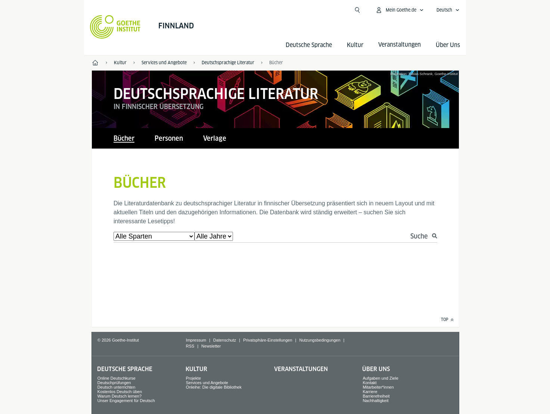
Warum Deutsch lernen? (119, 396)
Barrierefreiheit (376, 396)
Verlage (214, 138)
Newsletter (211, 346)
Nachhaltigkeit (375, 400)
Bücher (276, 62)
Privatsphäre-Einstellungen (267, 340)
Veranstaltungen (301, 369)
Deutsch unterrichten (116, 387)
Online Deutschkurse (116, 378)
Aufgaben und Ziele (380, 378)
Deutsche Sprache (309, 45)
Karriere (370, 391)
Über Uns (448, 45)
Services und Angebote (207, 382)
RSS (190, 346)
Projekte (193, 378)
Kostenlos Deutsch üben (119, 391)
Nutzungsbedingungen (319, 340)
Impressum (196, 340)
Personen (169, 138)
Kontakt (369, 382)
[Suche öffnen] (357, 10)
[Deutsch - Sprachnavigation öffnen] (448, 10)
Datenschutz (224, 340)
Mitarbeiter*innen (378, 387)
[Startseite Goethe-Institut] (115, 27)
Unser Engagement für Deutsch (126, 400)
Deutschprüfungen (114, 382)
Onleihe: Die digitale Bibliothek (214, 387)
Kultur (355, 45)
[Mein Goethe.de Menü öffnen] (399, 10)
